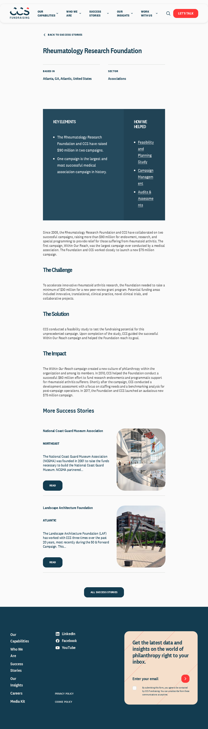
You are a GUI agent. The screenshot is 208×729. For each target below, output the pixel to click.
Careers (16, 693)
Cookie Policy (63, 702)
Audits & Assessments (145, 198)
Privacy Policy (64, 693)
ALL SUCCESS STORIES (104, 592)
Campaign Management (145, 177)
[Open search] (168, 13)
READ (52, 485)
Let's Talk (185, 13)
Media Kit (17, 701)
